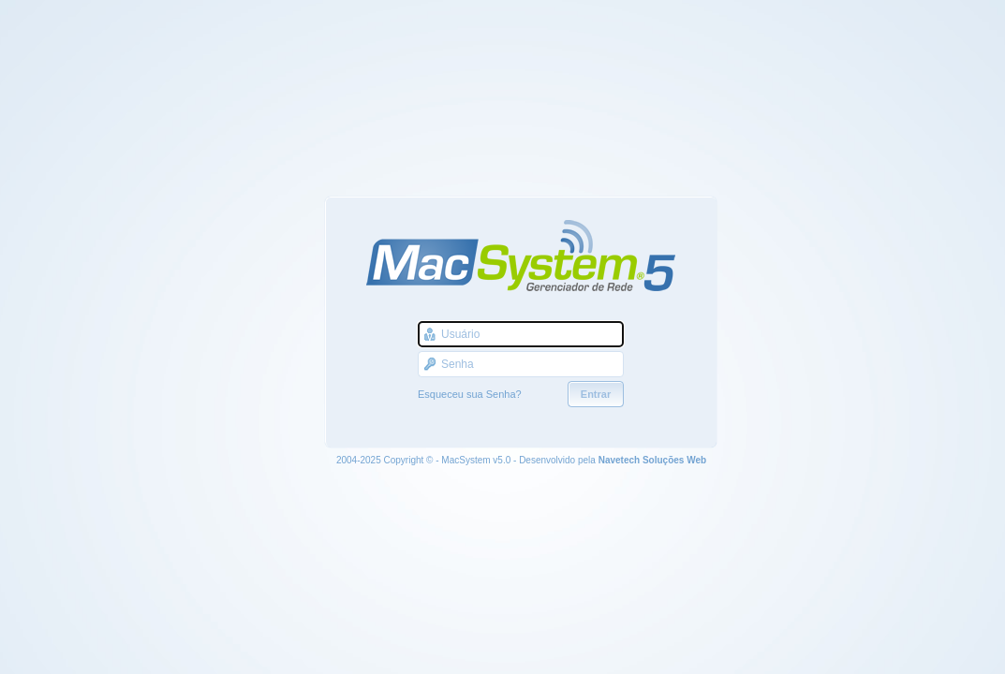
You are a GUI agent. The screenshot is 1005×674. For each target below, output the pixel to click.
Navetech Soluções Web (652, 460)
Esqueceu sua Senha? (470, 394)
